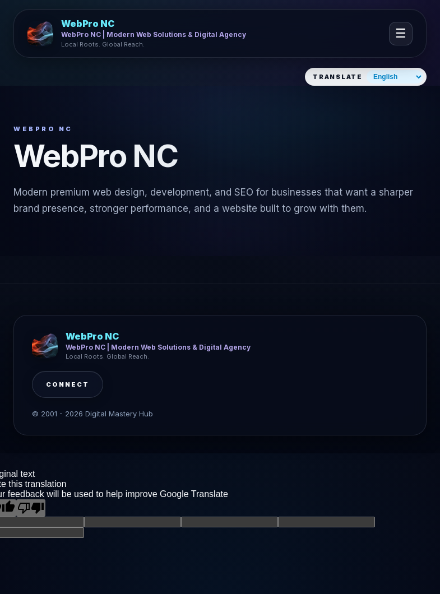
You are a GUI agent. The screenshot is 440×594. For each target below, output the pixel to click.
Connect (67, 384)
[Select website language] (395, 76)
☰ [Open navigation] (400, 33)
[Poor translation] (30, 508)
